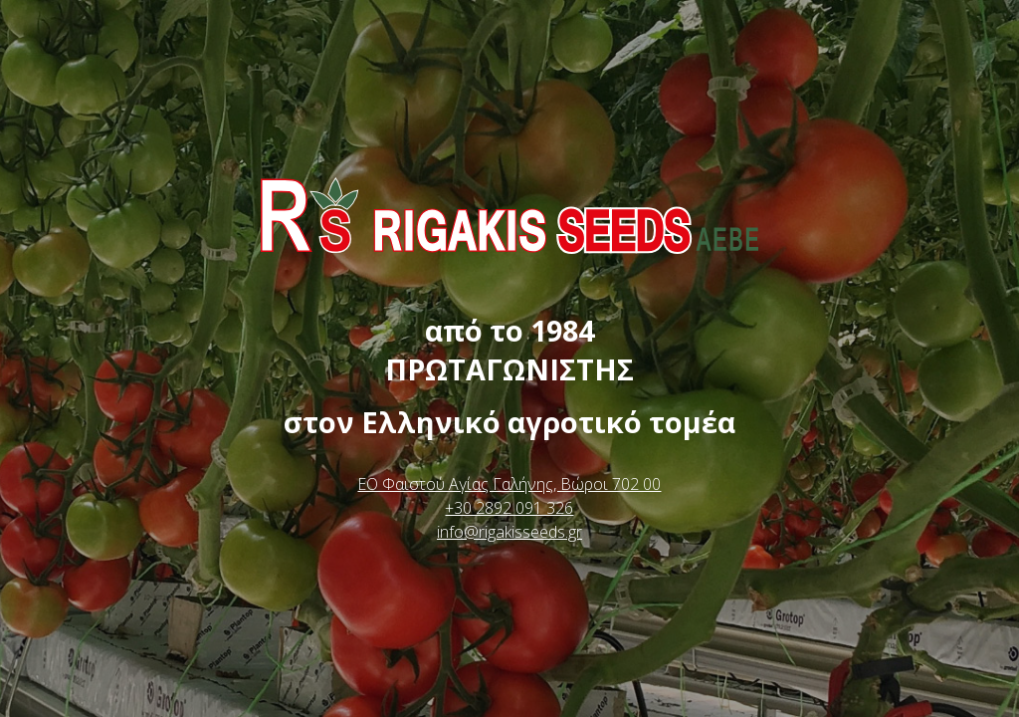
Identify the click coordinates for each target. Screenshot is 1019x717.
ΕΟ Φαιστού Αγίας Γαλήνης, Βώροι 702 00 (509, 484)
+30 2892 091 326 (509, 508)
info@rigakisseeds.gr (509, 532)
